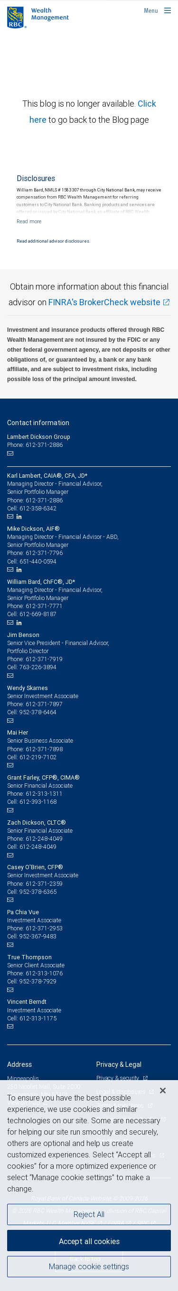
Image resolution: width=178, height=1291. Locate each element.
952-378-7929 (37, 981)
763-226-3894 (37, 667)
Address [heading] (19, 1064)
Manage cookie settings (89, 1266)
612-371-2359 (44, 884)
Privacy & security (118, 1078)
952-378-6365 (37, 892)
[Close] (162, 1090)
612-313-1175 (37, 1018)
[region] (89, 1185)
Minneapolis (23, 1078)
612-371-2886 (44, 500)
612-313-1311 (44, 794)
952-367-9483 (37, 936)
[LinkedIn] (20, 516)
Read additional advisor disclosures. (53, 241)
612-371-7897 (44, 704)
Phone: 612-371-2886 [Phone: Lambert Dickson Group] (35, 445)
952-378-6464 (37, 712)
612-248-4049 (44, 839)
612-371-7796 (44, 553)
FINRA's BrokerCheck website (104, 302)
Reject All (89, 1214)
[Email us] (11, 453)
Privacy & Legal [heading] (118, 1064)
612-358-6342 (37, 508)
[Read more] (29, 221)
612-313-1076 (44, 973)
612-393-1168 (37, 802)
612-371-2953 (44, 928)
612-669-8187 (37, 614)
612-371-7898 (44, 749)
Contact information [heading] (38, 422)
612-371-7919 (44, 659)
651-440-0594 (37, 561)
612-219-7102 (37, 757)
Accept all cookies (89, 1241)
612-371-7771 (44, 606)
